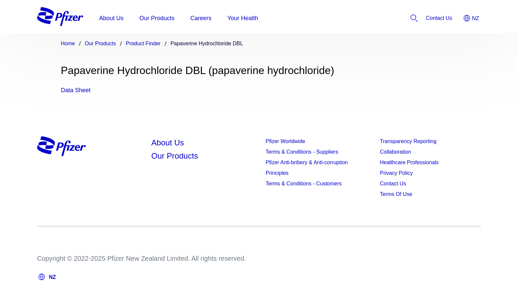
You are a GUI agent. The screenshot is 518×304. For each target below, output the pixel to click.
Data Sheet (76, 90)
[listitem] (439, 18)
